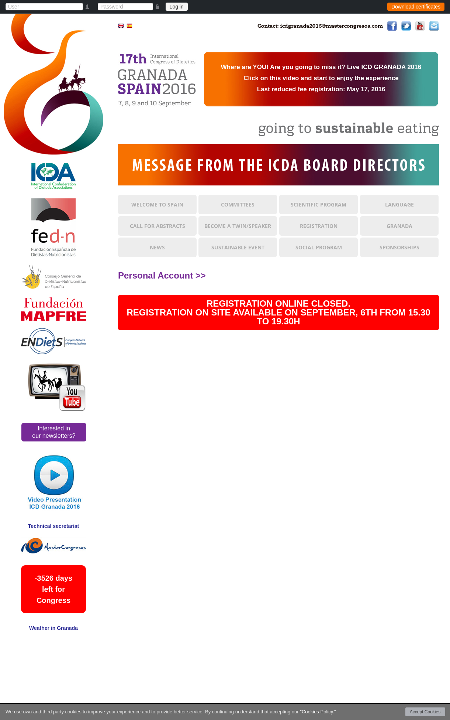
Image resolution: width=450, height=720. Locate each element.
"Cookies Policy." (318, 711)
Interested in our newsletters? (53, 432)
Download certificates (415, 7)
